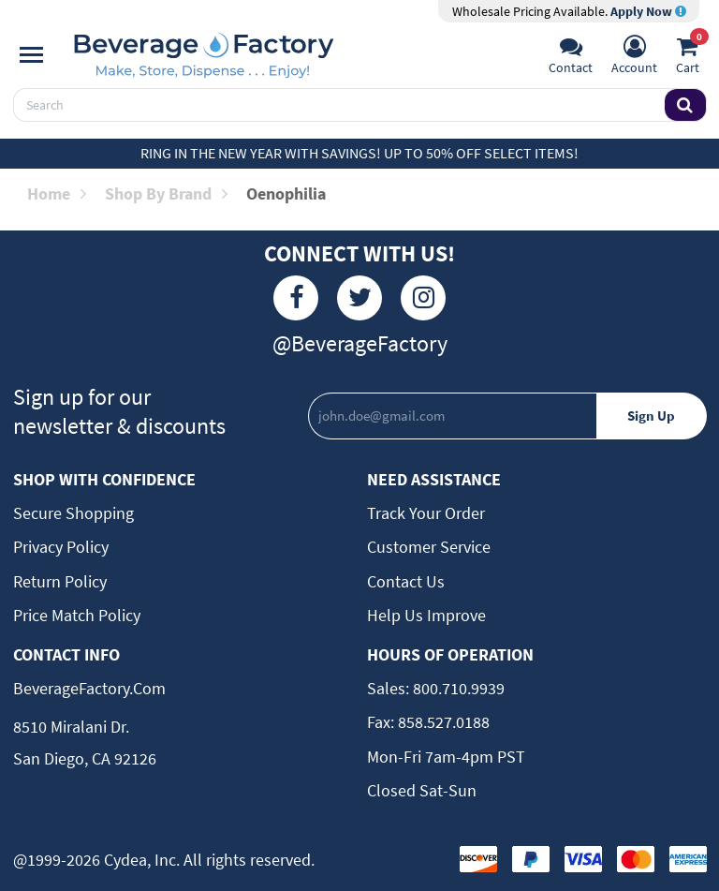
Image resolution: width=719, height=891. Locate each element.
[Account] (634, 57)
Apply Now (648, 11)
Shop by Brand (166, 193)
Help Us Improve (426, 615)
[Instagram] (423, 297)
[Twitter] (359, 297)
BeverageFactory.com (89, 688)
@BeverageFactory (360, 343)
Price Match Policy (76, 615)
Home (56, 193)
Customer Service (429, 546)
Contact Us (406, 581)
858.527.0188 (442, 722)
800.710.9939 (457, 688)
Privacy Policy (61, 546)
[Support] (571, 57)
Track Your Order (426, 513)
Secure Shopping (73, 513)
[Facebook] (295, 297)
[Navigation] (31, 55)
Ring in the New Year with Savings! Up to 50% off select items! (359, 152)
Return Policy (60, 581)
